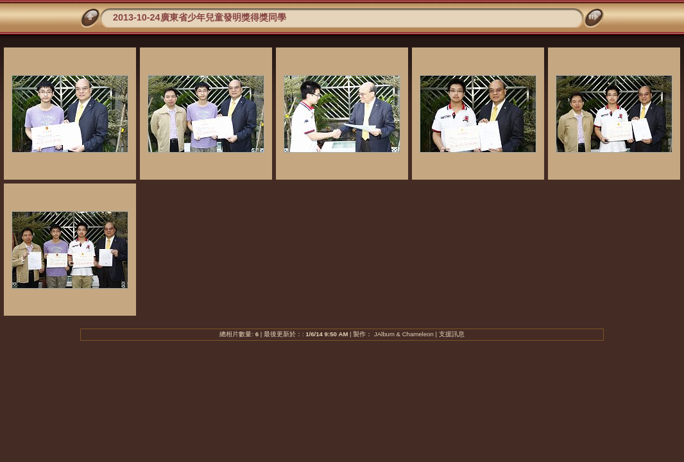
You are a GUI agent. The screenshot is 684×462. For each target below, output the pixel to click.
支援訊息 (452, 334)
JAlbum (384, 334)
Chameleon (418, 334)
